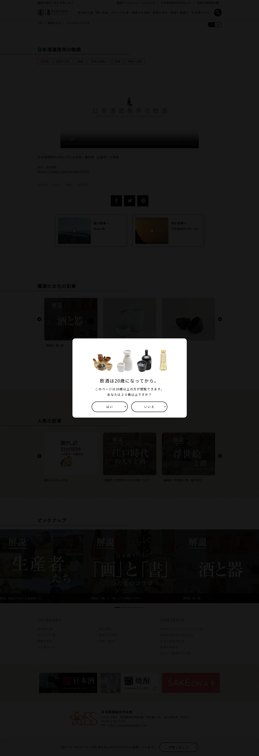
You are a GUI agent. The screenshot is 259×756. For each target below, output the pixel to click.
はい (109, 406)
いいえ (149, 406)
